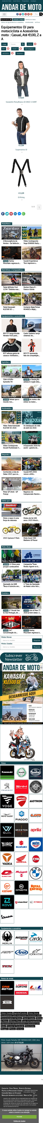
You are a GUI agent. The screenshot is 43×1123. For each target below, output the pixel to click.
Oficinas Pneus (15, 1021)
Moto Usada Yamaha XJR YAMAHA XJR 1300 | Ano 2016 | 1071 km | (21, 1055)
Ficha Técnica (13, 1088)
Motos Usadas (6, 1013)
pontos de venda (30, 19)
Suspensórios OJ (21, 150)
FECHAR (19, 1117)
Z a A (30, 44)
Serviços (20, 1029)
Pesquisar (37, 640)
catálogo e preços (18, 19)
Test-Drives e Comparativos (13, 270)
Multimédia (7, 408)
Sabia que (6, 501)
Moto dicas (7, 547)
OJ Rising (21, 197)
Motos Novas (33, 1013)
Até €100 (5, 53)
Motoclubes (30, 1026)
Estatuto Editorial (25, 1088)
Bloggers (4, 1029)
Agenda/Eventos (20, 1013)
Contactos (5, 1088)
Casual (15, 49)
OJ (3, 49)
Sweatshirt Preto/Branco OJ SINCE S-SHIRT (21, 102)
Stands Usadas (29, 1018)
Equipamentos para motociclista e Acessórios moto (21, 1015)
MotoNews (7, 224)
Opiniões (6, 362)
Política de (19, 1121)
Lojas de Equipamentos (32, 1021)
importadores (29, 22)
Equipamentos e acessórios (13, 316)
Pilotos (12, 1029)
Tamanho (20, 53)
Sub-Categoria (29, 49)
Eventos (5, 593)
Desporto (6, 454)
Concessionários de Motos (11, 1018)
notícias (37, 22)
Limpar (4, 44)
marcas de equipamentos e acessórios (12, 22)
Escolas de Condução (15, 1026)
